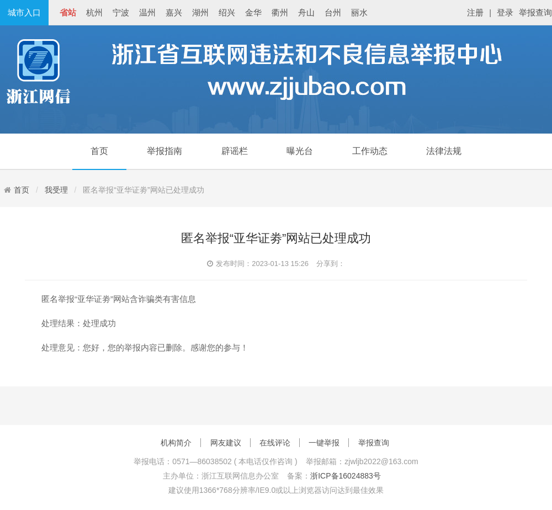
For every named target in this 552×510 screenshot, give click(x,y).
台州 (333, 12)
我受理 (56, 189)
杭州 (94, 12)
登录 (505, 12)
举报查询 (535, 12)
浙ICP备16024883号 (345, 475)
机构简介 (176, 442)
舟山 (306, 12)
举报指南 (164, 151)
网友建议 (225, 442)
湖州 (200, 12)
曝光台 (299, 151)
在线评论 (274, 442)
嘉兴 (174, 12)
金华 (253, 12)
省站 (68, 12)
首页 (99, 151)
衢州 (280, 12)
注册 (475, 12)
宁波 (121, 12)
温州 (147, 12)
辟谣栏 (234, 151)
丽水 (359, 12)
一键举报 (324, 442)
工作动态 (370, 151)
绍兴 (227, 12)
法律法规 (443, 151)
